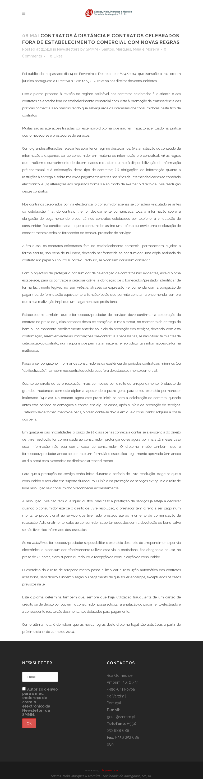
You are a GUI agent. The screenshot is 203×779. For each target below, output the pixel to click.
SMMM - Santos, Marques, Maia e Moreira (122, 49)
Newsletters (68, 49)
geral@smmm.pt (121, 717)
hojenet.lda (110, 770)
